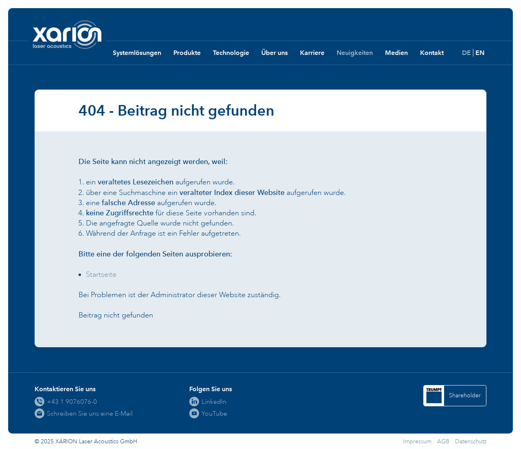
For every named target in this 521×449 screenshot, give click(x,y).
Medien (396, 53)
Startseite (101, 274)
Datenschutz (470, 441)
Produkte (187, 53)
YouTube (214, 413)
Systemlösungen (137, 53)
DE (466, 53)
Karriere (312, 53)
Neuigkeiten (355, 53)
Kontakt (432, 53)
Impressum (417, 441)
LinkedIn (213, 401)
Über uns (274, 53)
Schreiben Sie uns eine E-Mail (90, 413)
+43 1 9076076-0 (72, 401)
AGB (443, 441)
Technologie (231, 53)
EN (479, 53)
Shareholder (465, 395)
